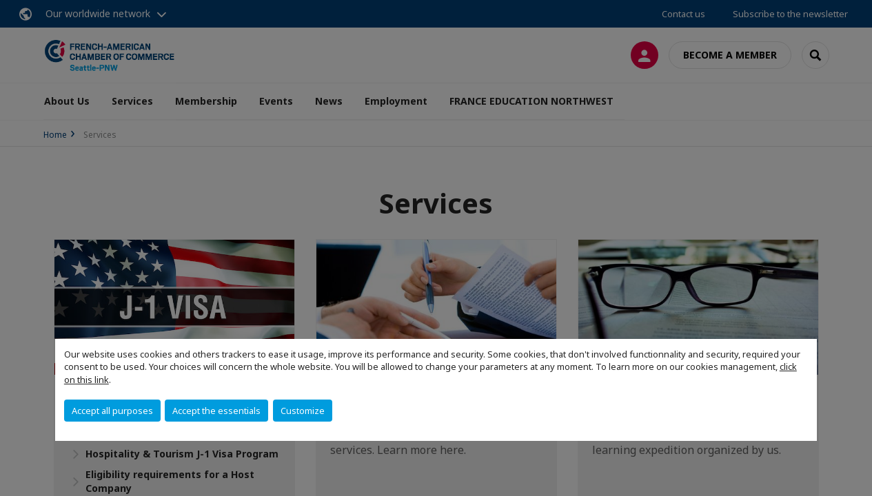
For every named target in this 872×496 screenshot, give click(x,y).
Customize (303, 410)
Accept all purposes (112, 410)
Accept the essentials (216, 410)
